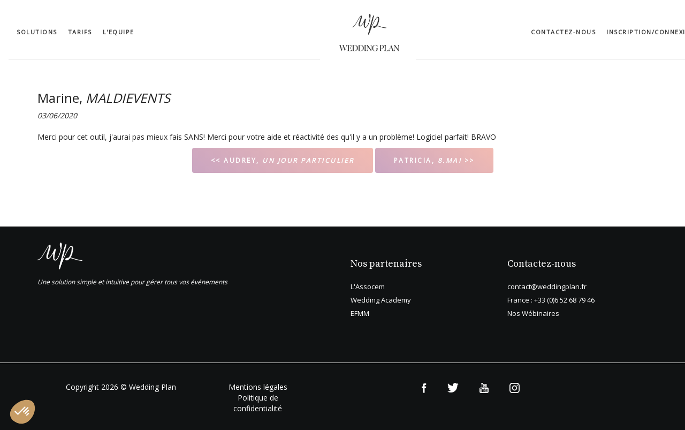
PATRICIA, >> (434, 160)
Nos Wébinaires (533, 313)
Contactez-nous (563, 32)
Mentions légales (258, 387)
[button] (22, 412)
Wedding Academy (381, 300)
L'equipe (118, 32)
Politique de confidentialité (257, 403)
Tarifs (80, 32)
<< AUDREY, (282, 160)
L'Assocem (368, 286)
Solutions (37, 32)
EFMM (360, 313)
